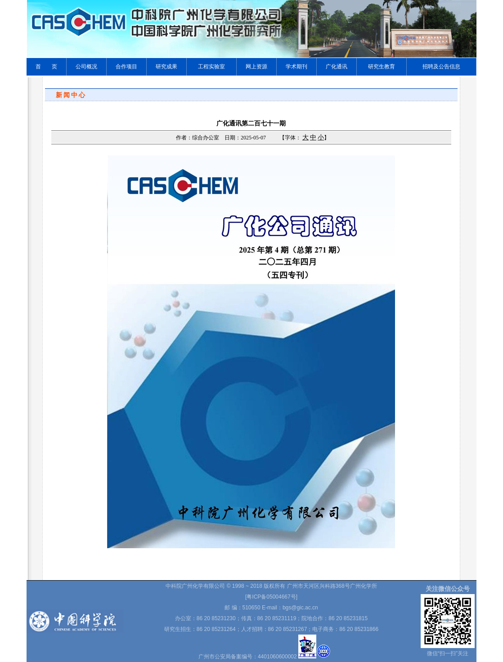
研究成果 (166, 66)
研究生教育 (381, 66)
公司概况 (86, 66)
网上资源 (256, 66)
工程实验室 (211, 66)
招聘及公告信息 (441, 66)
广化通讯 (336, 66)
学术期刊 (296, 66)
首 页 (46, 66)
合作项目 (126, 66)
